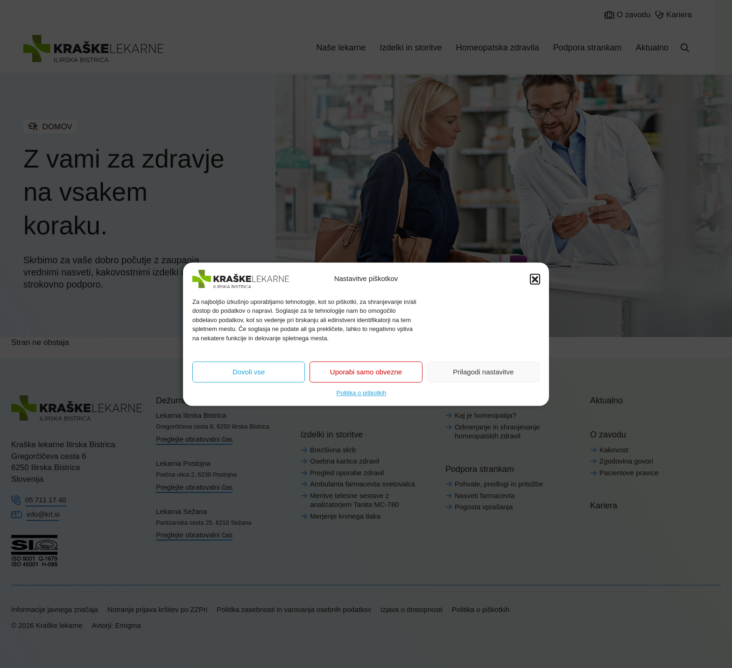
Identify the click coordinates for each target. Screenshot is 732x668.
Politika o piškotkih (362, 392)
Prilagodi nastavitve (483, 372)
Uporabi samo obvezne (366, 372)
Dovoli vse (248, 372)
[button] (535, 278)
